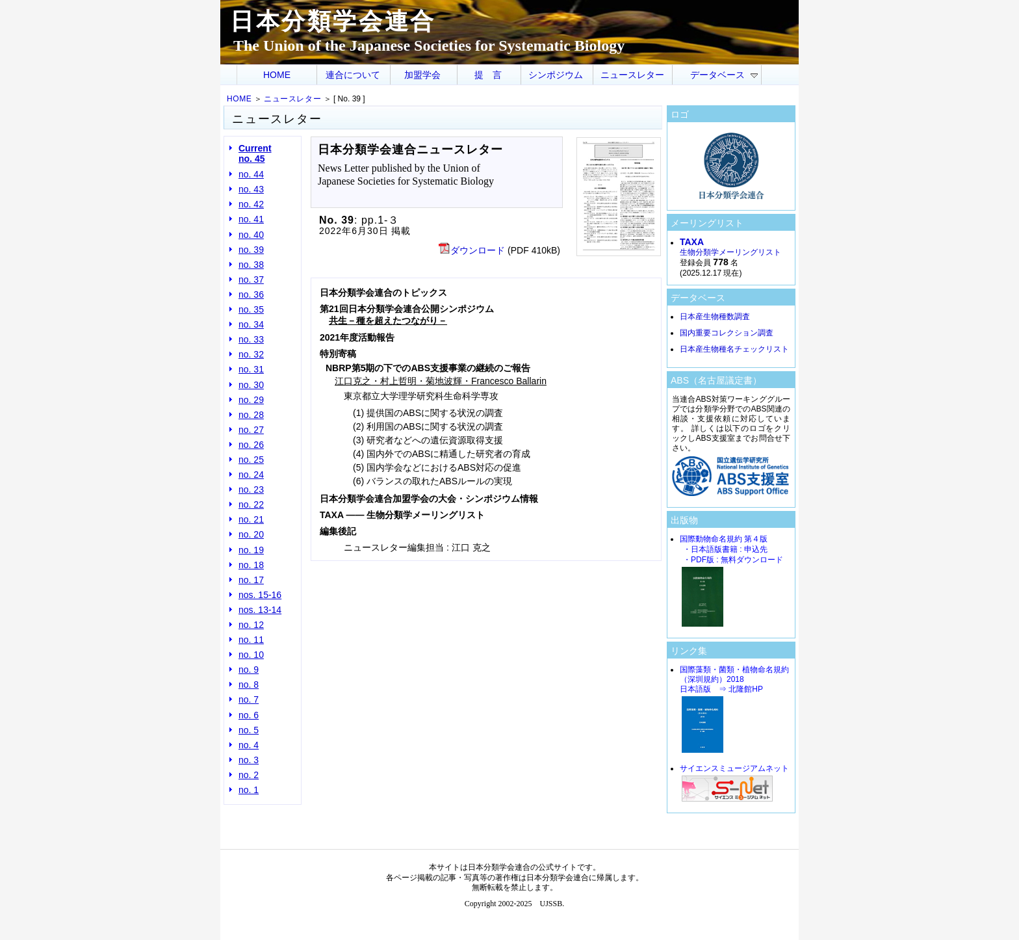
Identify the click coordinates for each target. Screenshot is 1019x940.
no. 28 (251, 415)
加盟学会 (422, 75)
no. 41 (251, 219)
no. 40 (251, 234)
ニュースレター (632, 75)
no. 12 (251, 625)
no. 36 (251, 294)
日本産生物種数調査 (715, 316)
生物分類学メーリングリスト (730, 247)
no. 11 (251, 639)
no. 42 (251, 204)
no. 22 (251, 504)
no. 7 (249, 699)
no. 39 (251, 249)
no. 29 (251, 400)
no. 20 (251, 534)
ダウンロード (472, 250)
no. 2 (249, 775)
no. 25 (251, 459)
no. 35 (251, 309)
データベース (724, 75)
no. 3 (249, 760)
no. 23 (251, 489)
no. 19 (251, 550)
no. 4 (249, 745)
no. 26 (251, 444)
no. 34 (251, 324)
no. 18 (251, 565)
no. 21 (251, 519)
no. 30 (251, 385)
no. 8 (249, 684)
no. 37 (251, 279)
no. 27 (251, 429)
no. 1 (249, 790)
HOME (276, 75)
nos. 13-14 (260, 610)
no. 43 (251, 189)
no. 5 (249, 730)
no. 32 (251, 354)
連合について (353, 75)
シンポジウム (555, 75)
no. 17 (251, 580)
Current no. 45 (255, 153)
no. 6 (249, 715)
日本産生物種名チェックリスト (734, 349)
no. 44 (251, 174)
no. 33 (251, 339)
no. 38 (251, 264)
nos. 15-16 (260, 595)
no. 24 (251, 474)
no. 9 (249, 669)
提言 (492, 75)
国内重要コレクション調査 (726, 332)
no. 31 (251, 369)
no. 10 (251, 654)
